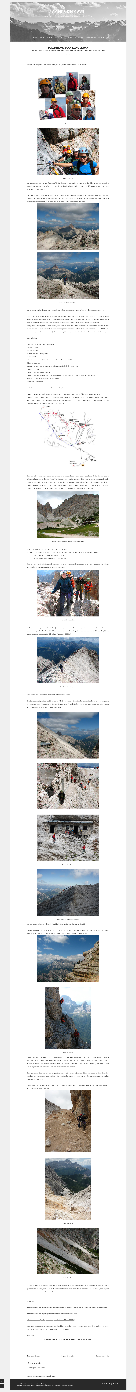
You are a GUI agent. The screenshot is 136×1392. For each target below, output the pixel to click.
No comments (100, 51)
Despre (42, 37)
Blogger (45, 1384)
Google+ (72, 1339)
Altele (100, 37)
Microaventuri (91, 37)
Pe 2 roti (49, 37)
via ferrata (88, 51)
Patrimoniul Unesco (77, 202)
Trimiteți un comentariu (36, 1368)
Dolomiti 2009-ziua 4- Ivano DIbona (68, 47)
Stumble (81, 1339)
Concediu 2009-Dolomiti (59, 51)
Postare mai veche (102, 1356)
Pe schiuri (69, 37)
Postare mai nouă (33, 1356)
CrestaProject (26, 1385)
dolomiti (70, 51)
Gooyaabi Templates (67, 1385)
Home (35, 37)
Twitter (64, 1339)
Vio (32, 1335)
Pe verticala (79, 37)
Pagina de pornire (68, 1356)
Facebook (56, 1339)
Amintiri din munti (68, 11)
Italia (76, 51)
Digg (88, 1339)
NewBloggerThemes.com (47, 1385)
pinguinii (81, 51)
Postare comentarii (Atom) (46, 1376)
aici (52, 344)
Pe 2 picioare (59, 37)
